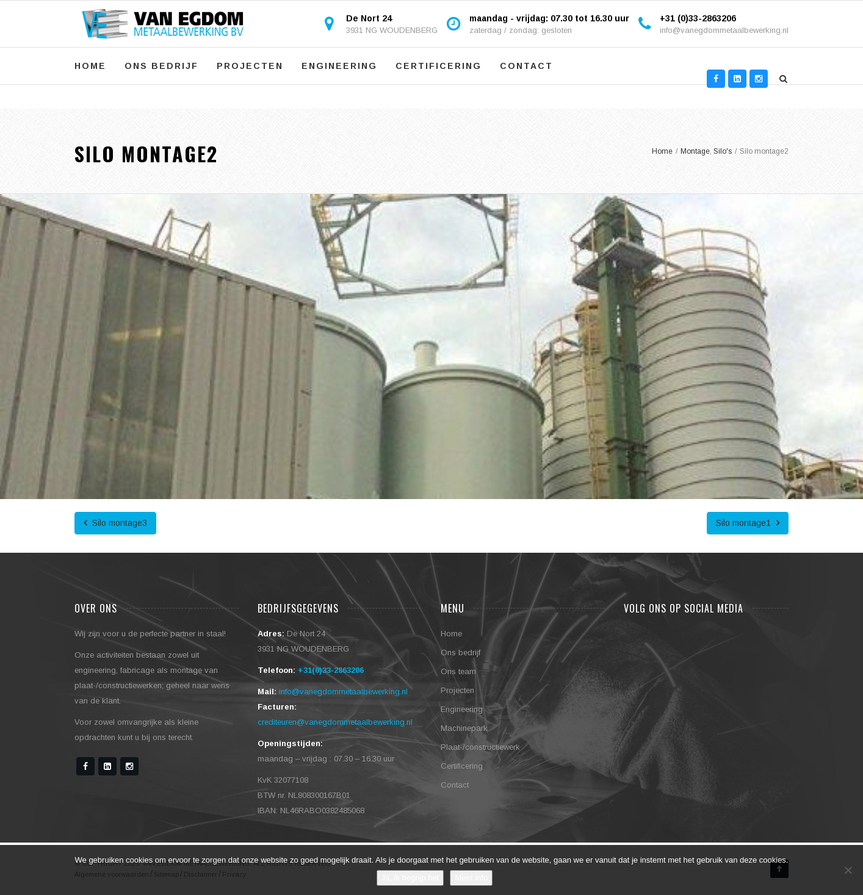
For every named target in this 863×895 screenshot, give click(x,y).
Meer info (471, 877)
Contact (526, 66)
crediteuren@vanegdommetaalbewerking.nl (335, 722)
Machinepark (464, 728)
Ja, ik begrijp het (410, 877)
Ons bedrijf (161, 66)
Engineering (339, 66)
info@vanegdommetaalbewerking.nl (724, 30)
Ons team (458, 671)
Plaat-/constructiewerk (480, 747)
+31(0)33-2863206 (331, 670)
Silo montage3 (115, 523)
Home (90, 66)
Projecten (250, 66)
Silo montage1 (747, 523)
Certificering (438, 66)
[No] (848, 870)
